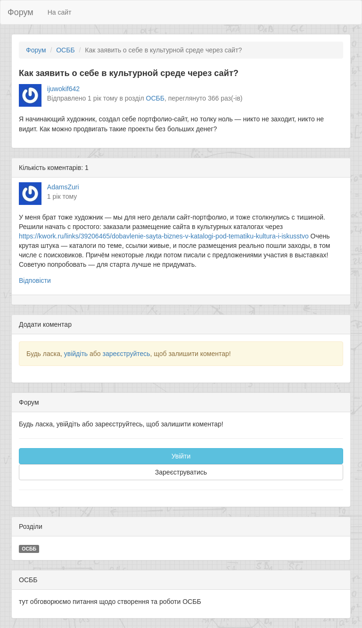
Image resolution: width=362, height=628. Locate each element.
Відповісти (35, 280)
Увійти (181, 456)
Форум (20, 12)
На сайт (60, 12)
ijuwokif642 (63, 89)
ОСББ (65, 50)
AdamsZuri (63, 187)
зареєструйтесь (126, 353)
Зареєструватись (181, 472)
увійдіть (76, 353)
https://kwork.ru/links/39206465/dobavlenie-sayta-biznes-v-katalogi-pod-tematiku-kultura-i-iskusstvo (164, 236)
